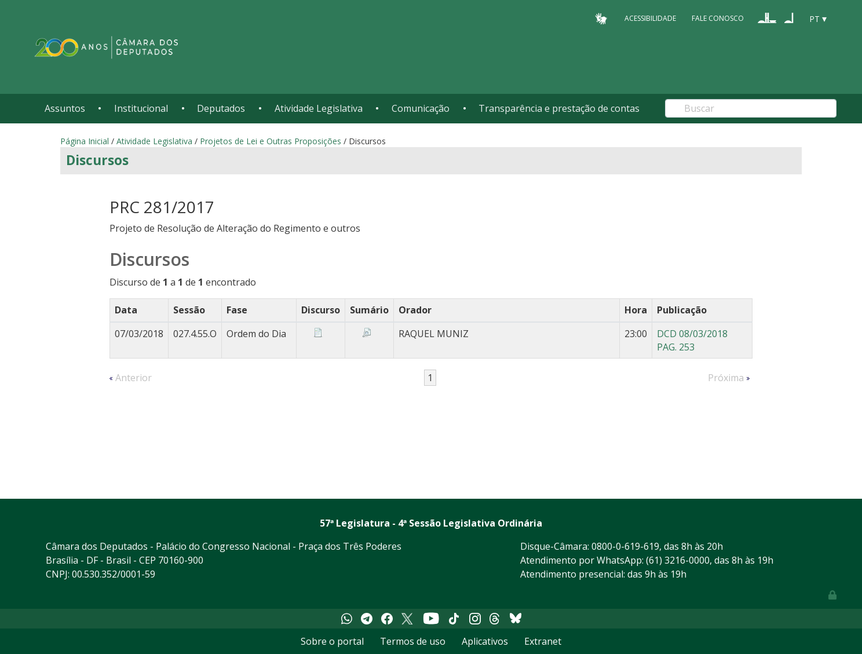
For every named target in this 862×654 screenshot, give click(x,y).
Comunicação (421, 108)
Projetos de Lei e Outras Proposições (270, 141)
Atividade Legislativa (319, 108)
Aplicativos (485, 641)
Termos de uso (412, 641)
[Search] (751, 108)
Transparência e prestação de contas (559, 108)
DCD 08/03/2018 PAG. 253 (692, 340)
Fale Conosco (718, 18)
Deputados (221, 108)
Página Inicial (84, 141)
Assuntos (65, 108)
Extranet (542, 641)
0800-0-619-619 (625, 546)
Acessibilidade (650, 18)
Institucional (141, 108)
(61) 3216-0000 (678, 560)
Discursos (97, 160)
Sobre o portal (332, 641)
